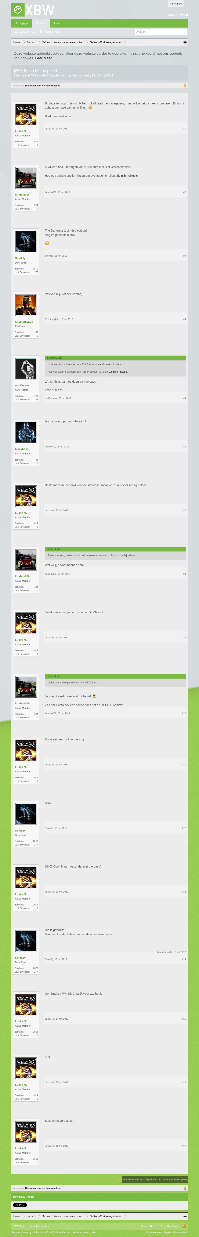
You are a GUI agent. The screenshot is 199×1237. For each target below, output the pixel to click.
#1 (184, 128)
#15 (184, 1019)
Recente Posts (52, 31)
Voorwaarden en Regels (158, 1232)
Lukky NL (89, 75)
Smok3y (20, 258)
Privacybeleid (180, 1232)
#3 (184, 255)
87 (37, 332)
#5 (184, 398)
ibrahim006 (22, 194)
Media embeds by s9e (84, 1232)
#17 (184, 1146)
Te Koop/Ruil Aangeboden (48, 75)
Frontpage (22, 23)
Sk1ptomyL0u (24, 321)
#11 (184, 764)
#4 (184, 319)
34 (37, 460)
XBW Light (19, 1226)
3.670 (35, 269)
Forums (41, 23)
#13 (184, 891)
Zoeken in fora (27, 31)
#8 (184, 574)
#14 (184, 959)
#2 (184, 192)
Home (153, 1226)
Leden (57, 23)
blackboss (22, 449)
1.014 (35, 141)
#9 (184, 637)
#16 (184, 1082)
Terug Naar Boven (169, 1226)
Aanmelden (176, 3)
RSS (184, 1226)
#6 (184, 446)
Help (143, 1226)
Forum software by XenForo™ (41, 1232)
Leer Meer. (44, 58)
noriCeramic (23, 385)
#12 (184, 828)
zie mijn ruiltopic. (127, 175)
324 (36, 205)
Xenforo (45, 1226)
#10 (184, 713)
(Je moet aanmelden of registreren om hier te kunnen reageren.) (155, 1179)
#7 (184, 510)
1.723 (35, 396)
